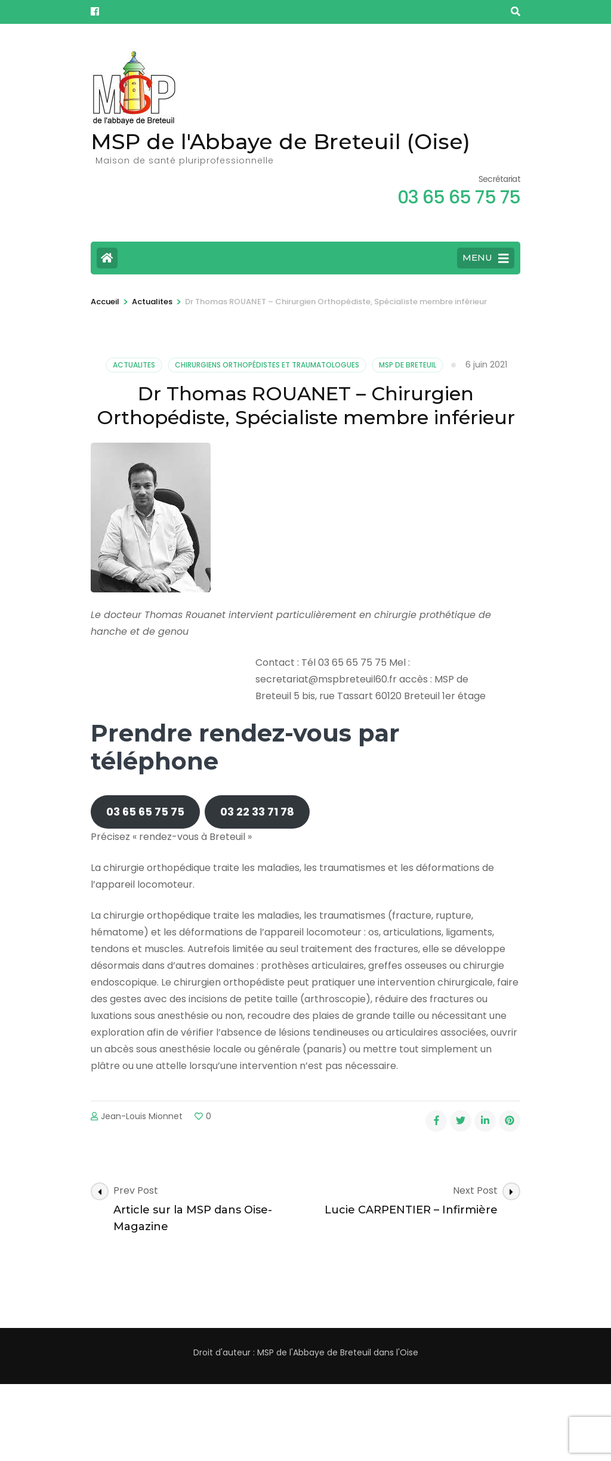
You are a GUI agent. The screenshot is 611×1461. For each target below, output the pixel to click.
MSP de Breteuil (407, 365)
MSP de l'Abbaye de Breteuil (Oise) (280, 141)
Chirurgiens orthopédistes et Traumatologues (267, 365)
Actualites (134, 365)
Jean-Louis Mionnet (142, 1116)
